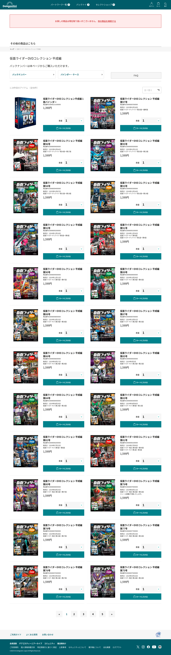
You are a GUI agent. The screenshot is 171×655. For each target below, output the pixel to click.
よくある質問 (31, 634)
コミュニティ (49, 643)
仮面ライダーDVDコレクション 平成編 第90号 (62, 270)
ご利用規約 (14, 647)
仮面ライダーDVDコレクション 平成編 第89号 (139, 270)
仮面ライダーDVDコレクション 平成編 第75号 (139, 568)
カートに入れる (65, 128)
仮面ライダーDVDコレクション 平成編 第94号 (62, 184)
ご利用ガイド (15, 634)
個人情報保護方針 (28, 647)
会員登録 (13, 643)
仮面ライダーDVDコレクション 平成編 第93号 (139, 184)
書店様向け (61, 643)
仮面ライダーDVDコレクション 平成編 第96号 (62, 142)
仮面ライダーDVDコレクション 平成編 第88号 (62, 312)
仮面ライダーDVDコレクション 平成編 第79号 (139, 482)
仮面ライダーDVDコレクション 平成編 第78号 (62, 526)
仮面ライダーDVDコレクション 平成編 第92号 (62, 226)
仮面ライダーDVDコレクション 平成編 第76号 (62, 568)
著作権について (95, 647)
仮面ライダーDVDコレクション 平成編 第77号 (139, 526)
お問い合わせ (47, 634)
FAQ (136, 75)
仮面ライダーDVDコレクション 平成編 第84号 (62, 396)
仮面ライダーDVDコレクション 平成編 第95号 (139, 142)
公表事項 (62, 647)
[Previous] (59, 614)
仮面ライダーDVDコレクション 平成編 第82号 (62, 438)
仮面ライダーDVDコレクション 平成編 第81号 (139, 438)
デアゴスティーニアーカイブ (30, 643)
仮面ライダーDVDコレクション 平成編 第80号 (62, 482)
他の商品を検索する (107, 21)
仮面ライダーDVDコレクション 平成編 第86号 (62, 354)
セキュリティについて (77, 647)
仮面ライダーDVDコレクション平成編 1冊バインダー (63, 100)
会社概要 (106, 647)
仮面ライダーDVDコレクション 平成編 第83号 (139, 396)
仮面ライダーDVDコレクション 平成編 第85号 (139, 354)
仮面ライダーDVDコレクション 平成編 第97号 (139, 100)
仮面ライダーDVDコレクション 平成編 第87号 (139, 312)
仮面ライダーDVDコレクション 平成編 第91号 (139, 226)
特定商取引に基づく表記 (47, 647)
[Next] (112, 614)
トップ (12, 49)
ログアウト (117, 647)
